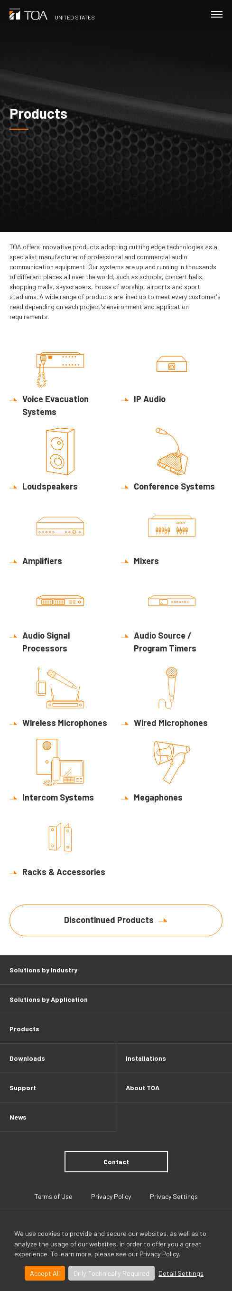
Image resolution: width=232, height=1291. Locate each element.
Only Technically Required (111, 1273)
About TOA (142, 1088)
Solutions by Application (48, 999)
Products (24, 1029)
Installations (146, 1058)
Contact (116, 1162)
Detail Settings (181, 1273)
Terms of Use (53, 1196)
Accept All (45, 1273)
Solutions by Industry (43, 970)
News (18, 1117)
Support (22, 1088)
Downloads (27, 1058)
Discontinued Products (109, 919)
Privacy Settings (174, 1196)
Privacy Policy (159, 1254)
